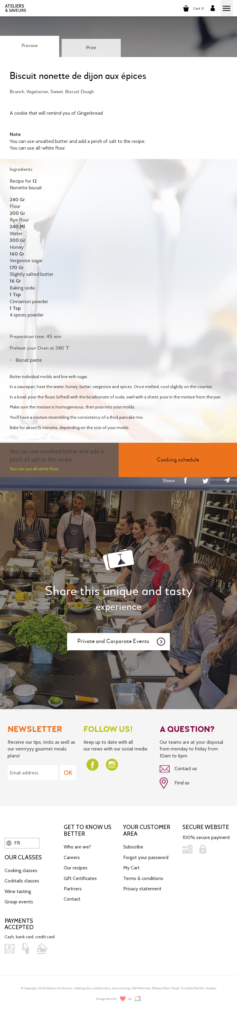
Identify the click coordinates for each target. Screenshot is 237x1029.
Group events (19, 902)
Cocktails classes (22, 881)
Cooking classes (21, 870)
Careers (72, 857)
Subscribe (133, 847)
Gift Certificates (80, 878)
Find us (174, 783)
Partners (73, 889)
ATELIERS (15, 8)
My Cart (131, 868)
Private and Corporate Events (121, 641)
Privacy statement (142, 889)
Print (91, 48)
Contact (72, 899)
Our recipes (75, 868)
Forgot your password (145, 857)
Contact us (178, 769)
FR (13, 843)
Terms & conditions (143, 878)
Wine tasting (18, 891)
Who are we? (77, 847)
